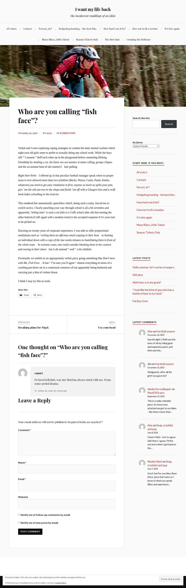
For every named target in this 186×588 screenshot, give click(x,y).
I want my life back (93, 8)
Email (22, 484)
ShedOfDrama (155, 392)
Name (22, 466)
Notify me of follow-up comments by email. (46, 520)
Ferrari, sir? (45, 28)
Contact (27, 28)
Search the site (141, 117)
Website (23, 502)
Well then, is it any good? (147, 282)
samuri (39, 373)
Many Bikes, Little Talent (55, 39)
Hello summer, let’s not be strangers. (154, 267)
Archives (138, 142)
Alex (49, 133)
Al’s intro (11, 28)
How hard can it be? (115, 28)
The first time (112, 39)
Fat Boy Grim (140, 301)
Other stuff (68, 133)
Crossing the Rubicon (138, 39)
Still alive (138, 274)
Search (169, 124)
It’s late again (172, 28)
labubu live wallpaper (159, 389)
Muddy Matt (154, 461)
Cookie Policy (60, 583)
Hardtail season (165, 331)
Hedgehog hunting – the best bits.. (78, 28)
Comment (24, 429)
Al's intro (142, 172)
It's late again (144, 217)
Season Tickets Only (87, 39)
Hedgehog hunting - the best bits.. (156, 194)
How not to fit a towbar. (145, 28)
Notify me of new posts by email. (39, 528)
